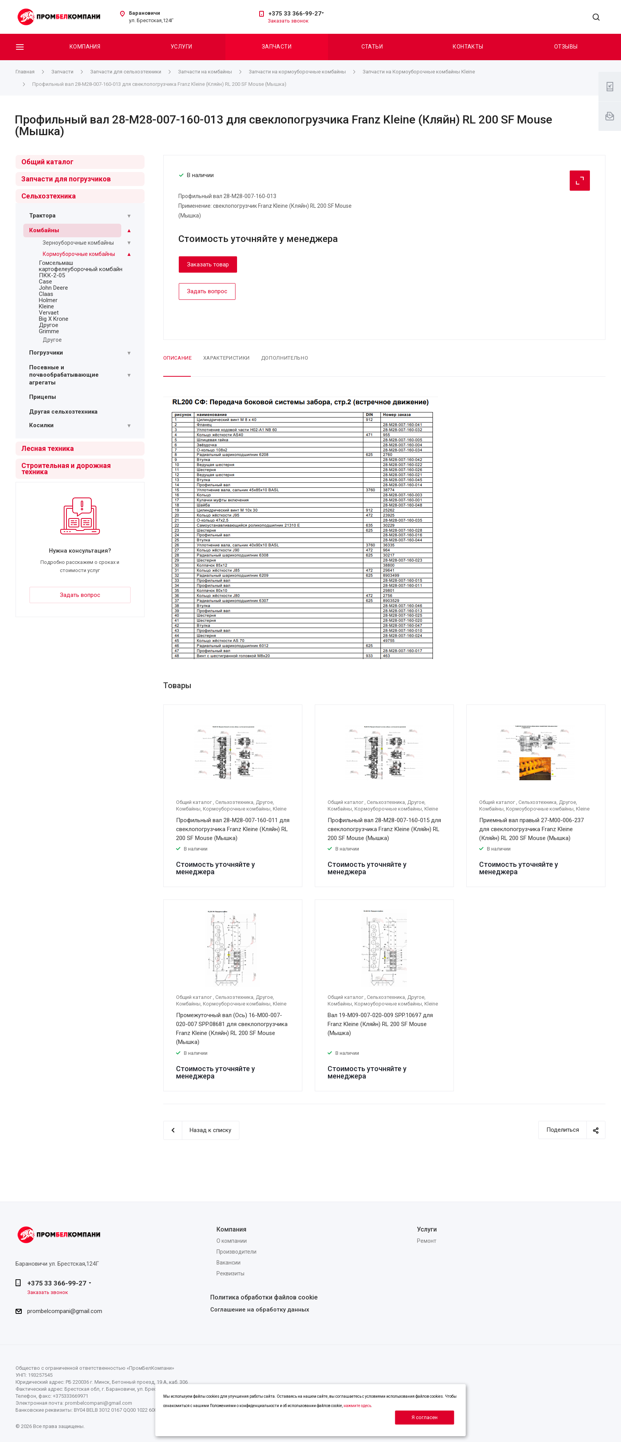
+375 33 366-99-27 (295, 13)
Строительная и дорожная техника (66, 468)
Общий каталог (47, 162)
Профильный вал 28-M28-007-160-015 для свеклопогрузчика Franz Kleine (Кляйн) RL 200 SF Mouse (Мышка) (384, 829)
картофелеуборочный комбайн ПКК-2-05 (80, 272)
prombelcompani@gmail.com (64, 1311)
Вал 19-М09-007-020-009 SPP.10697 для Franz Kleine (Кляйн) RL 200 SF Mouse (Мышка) (380, 1024)
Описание (177, 358)
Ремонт (426, 1241)
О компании (231, 1241)
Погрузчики (46, 352)
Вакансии (228, 1262)
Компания (85, 46)
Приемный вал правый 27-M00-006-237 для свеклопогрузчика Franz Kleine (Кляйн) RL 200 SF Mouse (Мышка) (531, 829)
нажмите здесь (357, 1406)
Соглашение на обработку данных (259, 1309)
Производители (236, 1252)
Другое (48, 325)
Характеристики (226, 358)
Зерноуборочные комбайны (78, 243)
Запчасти (276, 46)
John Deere (53, 288)
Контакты (468, 46)
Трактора (42, 215)
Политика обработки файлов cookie (263, 1297)
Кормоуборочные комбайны (79, 254)
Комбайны (44, 230)
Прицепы (42, 396)
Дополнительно (284, 358)
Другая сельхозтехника (63, 411)
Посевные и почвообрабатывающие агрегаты (64, 375)
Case (45, 281)
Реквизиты (230, 1273)
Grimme (49, 331)
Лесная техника (47, 448)
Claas (46, 294)
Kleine (46, 306)
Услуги (181, 46)
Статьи (372, 46)
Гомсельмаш (56, 263)
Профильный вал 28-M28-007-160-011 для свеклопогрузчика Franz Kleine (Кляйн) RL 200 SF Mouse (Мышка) (233, 829)
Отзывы (566, 46)
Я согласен (425, 1417)
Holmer (48, 300)
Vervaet (49, 313)
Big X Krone (53, 319)
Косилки (41, 425)
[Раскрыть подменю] (129, 216)
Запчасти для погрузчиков (66, 179)
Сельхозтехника (48, 196)
